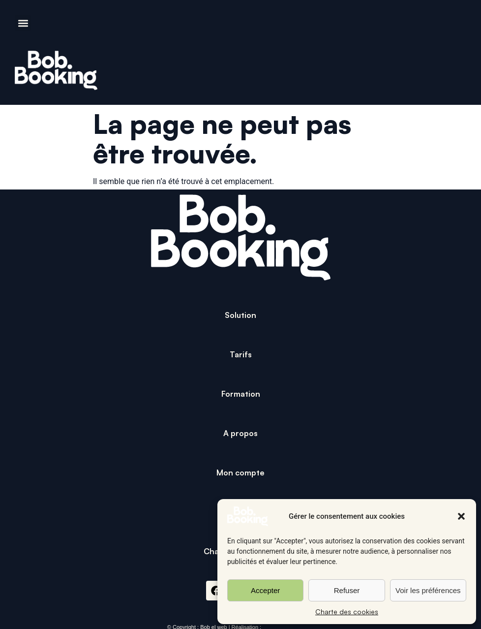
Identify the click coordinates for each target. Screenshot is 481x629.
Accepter (265, 590)
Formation (240, 394)
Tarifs (241, 354)
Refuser (347, 590)
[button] (461, 516)
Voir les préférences (428, 590)
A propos (240, 433)
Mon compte (240, 472)
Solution (240, 315)
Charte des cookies (346, 611)
